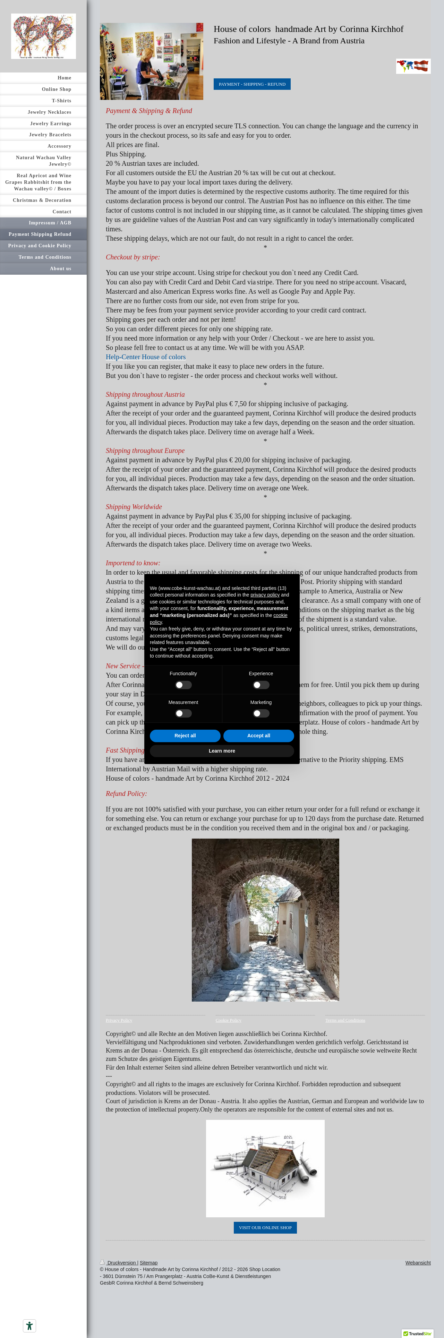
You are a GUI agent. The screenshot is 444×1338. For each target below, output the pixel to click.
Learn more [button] (222, 751)
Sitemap (148, 1263)
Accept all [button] (258, 735)
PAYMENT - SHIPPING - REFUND (252, 84)
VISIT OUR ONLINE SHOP (265, 1227)
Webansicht (418, 1263)
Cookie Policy (228, 1020)
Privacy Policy (119, 1020)
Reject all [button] (185, 735)
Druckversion (118, 1263)
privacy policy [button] (265, 595)
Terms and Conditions (345, 1020)
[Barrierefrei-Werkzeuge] (29, 1325)
